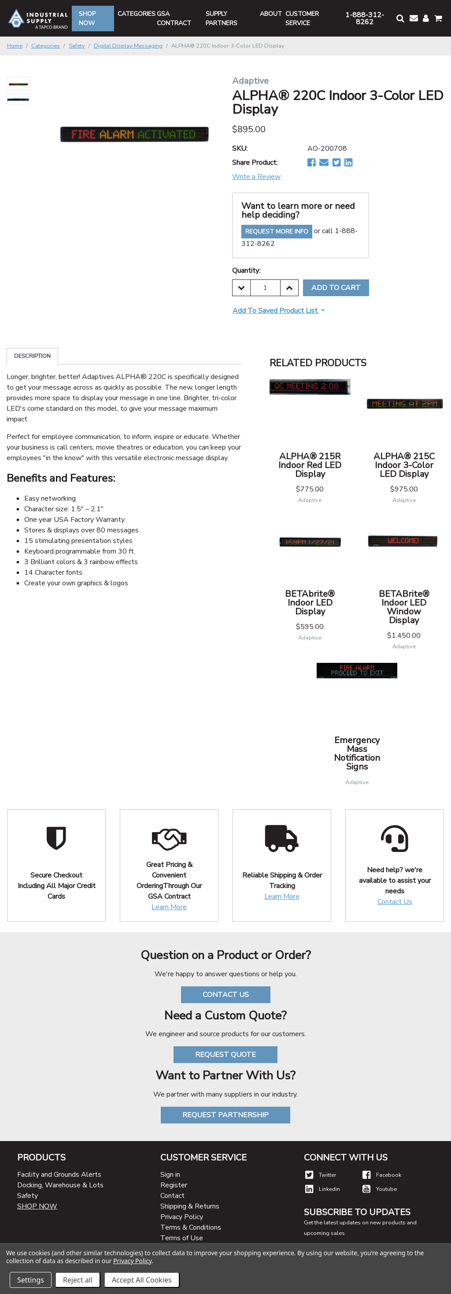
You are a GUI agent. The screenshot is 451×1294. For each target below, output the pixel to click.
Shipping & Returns (189, 1206)
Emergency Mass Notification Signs (357, 753)
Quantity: (246, 270)
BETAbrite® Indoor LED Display (310, 602)
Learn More (169, 907)
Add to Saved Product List (276, 311)
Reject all (77, 1280)
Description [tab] (32, 356)
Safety (27, 1196)
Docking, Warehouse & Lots (60, 1185)
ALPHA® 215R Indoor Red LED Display (309, 465)
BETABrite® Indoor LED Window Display (404, 607)
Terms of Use (181, 1238)
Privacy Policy (181, 1217)
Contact (172, 1196)
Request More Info (276, 231)
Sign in (170, 1174)
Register (173, 1185)
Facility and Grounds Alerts (59, 1174)
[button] (399, 18)
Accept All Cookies (142, 1280)
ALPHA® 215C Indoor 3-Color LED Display (404, 465)
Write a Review (256, 177)
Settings (30, 1280)
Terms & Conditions (190, 1227)
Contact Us (394, 902)
